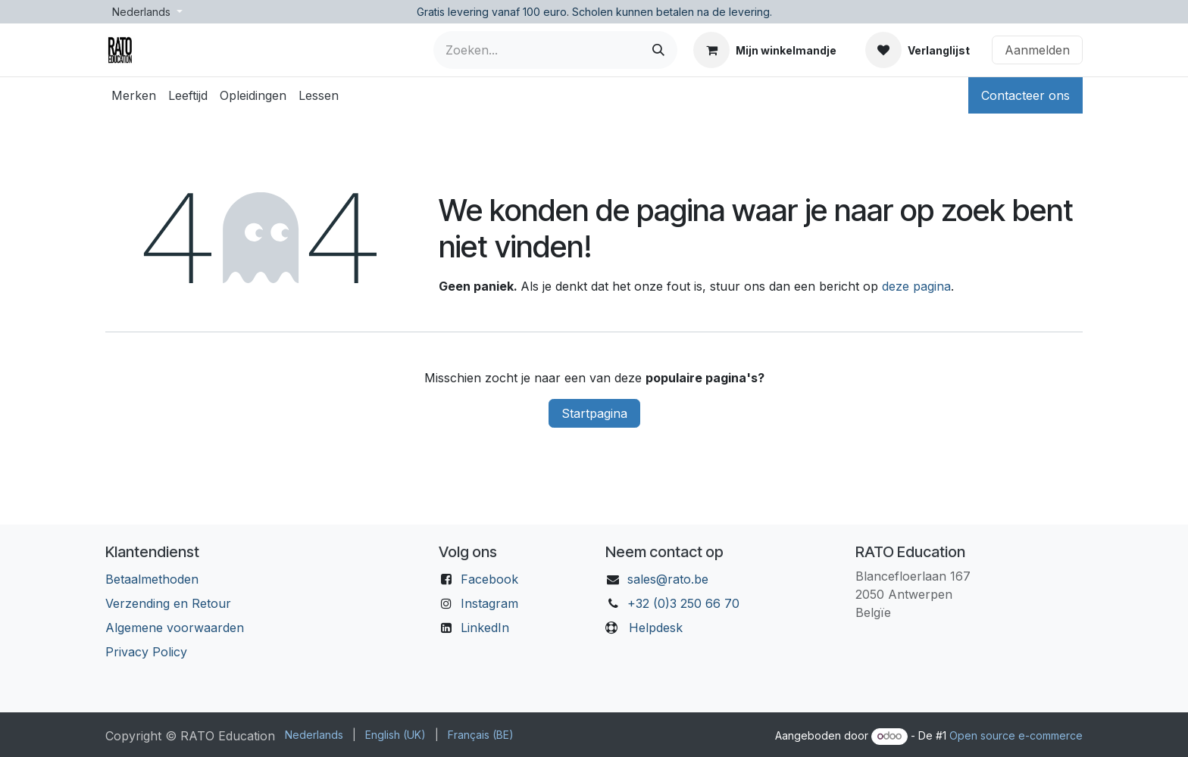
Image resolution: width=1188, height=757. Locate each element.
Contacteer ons (1025, 95)
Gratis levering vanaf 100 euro (492, 11)
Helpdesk (656, 627)
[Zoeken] (658, 50)
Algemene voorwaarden (174, 627)
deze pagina (916, 286)
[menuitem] (133, 95)
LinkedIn (485, 627)
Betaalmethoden (152, 579)
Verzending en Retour (168, 603)
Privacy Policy (146, 651)
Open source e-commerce (1016, 735)
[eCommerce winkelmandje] (764, 49)
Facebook (489, 579)
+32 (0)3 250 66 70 (683, 603)
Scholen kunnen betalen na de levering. (672, 11)
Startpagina (594, 413)
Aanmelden (1037, 50)
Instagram (489, 603)
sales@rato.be (667, 579)
